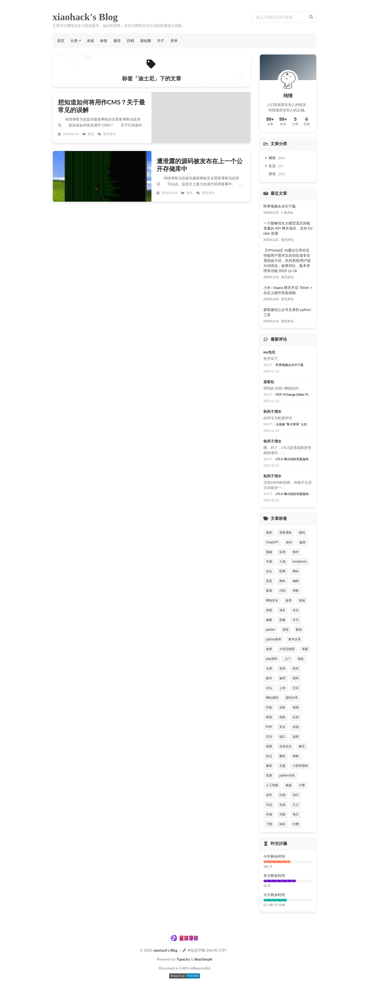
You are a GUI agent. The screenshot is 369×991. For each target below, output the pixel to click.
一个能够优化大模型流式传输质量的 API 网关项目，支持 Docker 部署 (288, 228)
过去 (296, 688)
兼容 (269, 766)
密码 (296, 678)
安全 (282, 727)
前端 (302, 600)
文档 (269, 668)
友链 (90, 40)
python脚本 (273, 639)
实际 (282, 707)
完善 (282, 814)
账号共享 (295, 639)
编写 (282, 678)
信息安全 (285, 746)
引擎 (302, 785)
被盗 (288, 785)
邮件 (269, 678)
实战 (282, 804)
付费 (296, 824)
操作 (289, 542)
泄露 (305, 649)
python (270, 629)
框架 (269, 717)
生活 (276, 166)
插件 (296, 552)
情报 (296, 707)
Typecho (183, 959)
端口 (282, 736)
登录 (174, 40)
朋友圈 (145, 40)
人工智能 (272, 785)
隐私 (301, 659)
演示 (296, 795)
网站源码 (272, 697)
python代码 (287, 775)
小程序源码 (300, 766)
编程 (296, 581)
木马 (296, 620)
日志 (269, 804)
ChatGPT (272, 542)
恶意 (269, 581)
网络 (277, 158)
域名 (282, 610)
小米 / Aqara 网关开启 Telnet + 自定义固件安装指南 (287, 290)
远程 (296, 736)
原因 (285, 629)
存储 (269, 814)
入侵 (282, 561)
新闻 (269, 591)
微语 (117, 40)
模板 (296, 756)
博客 (296, 591)
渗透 (288, 600)
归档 (130, 40)
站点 (269, 756)
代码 (282, 591)
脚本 (282, 581)
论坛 (269, 688)
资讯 (277, 174)
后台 (269, 571)
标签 (103, 40)
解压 (302, 746)
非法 (269, 736)
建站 (282, 756)
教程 (299, 629)
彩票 (269, 775)
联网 (282, 571)
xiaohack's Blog (85, 17)
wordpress (300, 561)
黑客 (269, 532)
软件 (296, 668)
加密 (269, 610)
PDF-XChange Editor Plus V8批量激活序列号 (306, 394)
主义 (296, 804)
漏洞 (302, 542)
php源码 (271, 659)
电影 (282, 717)
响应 (282, 824)
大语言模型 (287, 649)
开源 (269, 561)
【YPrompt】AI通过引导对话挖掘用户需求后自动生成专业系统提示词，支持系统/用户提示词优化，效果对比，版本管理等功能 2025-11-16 (287, 260)
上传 (282, 688)
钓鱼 (269, 707)
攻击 (296, 610)
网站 (296, 571)
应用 (282, 552)
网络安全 (272, 600)
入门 (287, 659)
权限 (269, 746)
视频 (269, 552)
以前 (296, 717)
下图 (269, 824)
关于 (160, 40)
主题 (282, 766)
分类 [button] (74, 40)
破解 (269, 620)
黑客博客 (285, 532)
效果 (269, 649)
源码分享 (291, 697)
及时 (269, 795)
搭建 (282, 620)
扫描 (282, 795)
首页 (60, 40)
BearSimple (203, 959)
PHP (269, 727)
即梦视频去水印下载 (279, 206)
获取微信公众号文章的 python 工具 (287, 312)
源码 (302, 532)
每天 (296, 814)
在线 (296, 727)
